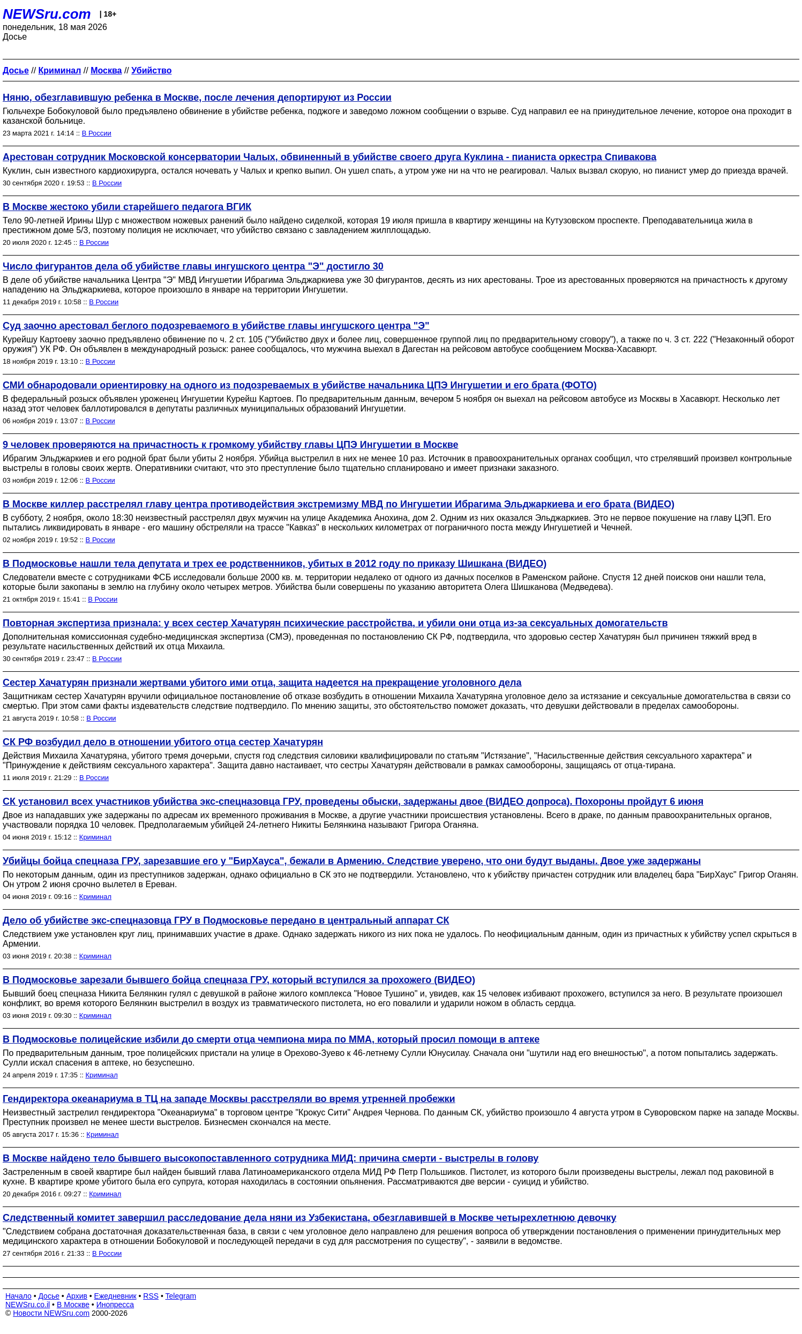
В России (96, 133)
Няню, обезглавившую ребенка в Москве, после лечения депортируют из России (197, 97)
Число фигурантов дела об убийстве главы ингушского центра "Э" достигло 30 (193, 266)
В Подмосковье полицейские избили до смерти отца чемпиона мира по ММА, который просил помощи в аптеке (271, 1039)
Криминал (95, 837)
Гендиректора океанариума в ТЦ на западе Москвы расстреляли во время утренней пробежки (229, 1098)
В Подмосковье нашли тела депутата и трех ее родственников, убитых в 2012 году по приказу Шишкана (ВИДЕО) (274, 563)
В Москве (73, 1304)
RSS (151, 1296)
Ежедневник (115, 1296)
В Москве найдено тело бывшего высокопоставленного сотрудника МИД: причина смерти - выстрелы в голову (270, 1158)
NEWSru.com (47, 14)
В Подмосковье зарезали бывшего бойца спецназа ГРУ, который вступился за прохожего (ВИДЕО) (239, 980)
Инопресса (115, 1304)
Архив (76, 1296)
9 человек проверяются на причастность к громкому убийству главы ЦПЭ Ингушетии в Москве (231, 444)
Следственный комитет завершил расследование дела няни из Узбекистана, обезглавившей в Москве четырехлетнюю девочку (309, 1217)
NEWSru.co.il (27, 1304)
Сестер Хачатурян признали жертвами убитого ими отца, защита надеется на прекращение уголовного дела (262, 682)
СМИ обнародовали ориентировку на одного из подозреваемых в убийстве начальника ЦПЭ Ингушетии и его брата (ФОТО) (300, 385)
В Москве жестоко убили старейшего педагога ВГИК (127, 206)
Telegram (181, 1296)
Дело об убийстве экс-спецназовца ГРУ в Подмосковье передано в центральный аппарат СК (226, 920)
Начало (18, 1296)
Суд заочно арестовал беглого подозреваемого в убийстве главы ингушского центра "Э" (216, 325)
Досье (48, 1296)
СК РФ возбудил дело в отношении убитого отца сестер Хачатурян (163, 742)
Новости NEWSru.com (51, 1313)
